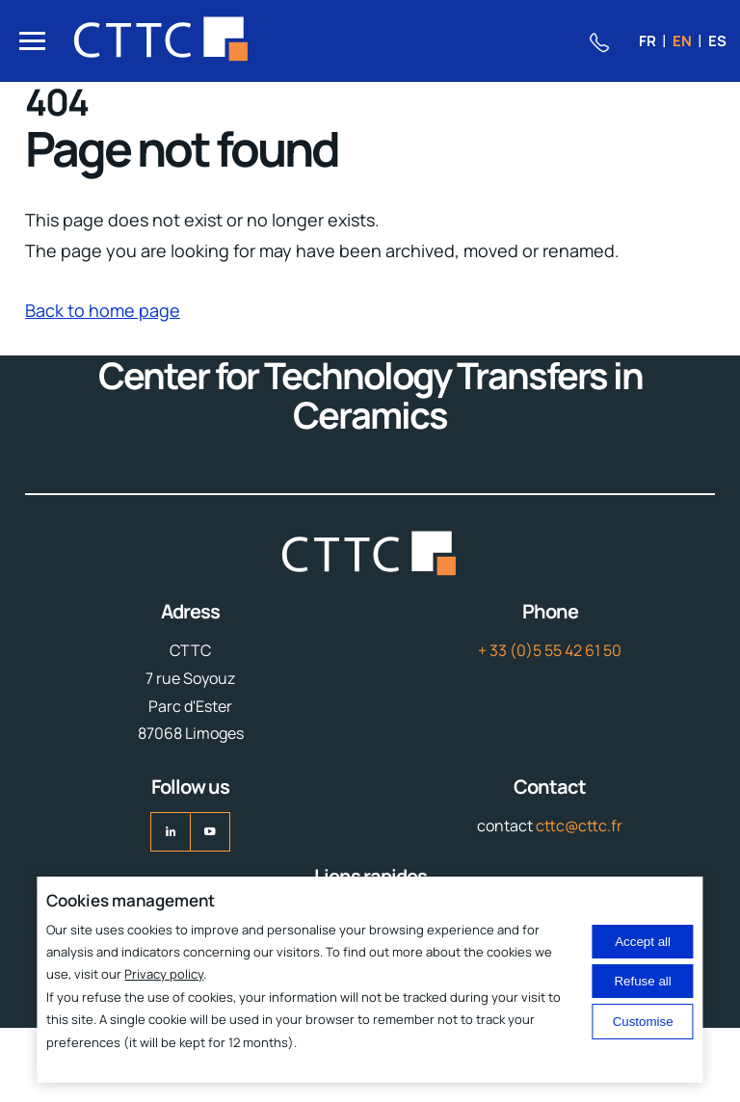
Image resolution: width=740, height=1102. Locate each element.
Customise (643, 1021)
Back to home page (102, 310)
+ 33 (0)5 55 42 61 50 (549, 650)
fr (647, 41)
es (717, 41)
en (682, 41)
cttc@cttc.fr (579, 825)
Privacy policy (163, 974)
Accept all (643, 941)
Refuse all (642, 981)
